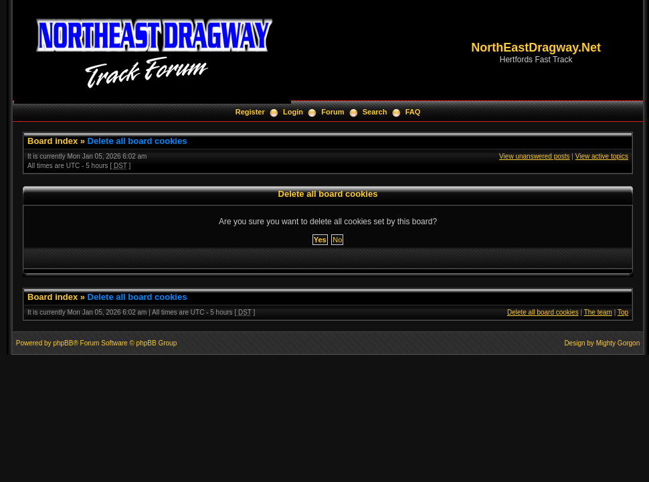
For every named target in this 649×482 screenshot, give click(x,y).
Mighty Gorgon (618, 343)
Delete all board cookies (137, 141)
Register (250, 112)
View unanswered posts (534, 156)
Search (375, 112)
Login (293, 112)
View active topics (601, 156)
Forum (332, 112)
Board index (52, 141)
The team (598, 312)
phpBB (63, 343)
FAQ (413, 112)
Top (623, 312)
